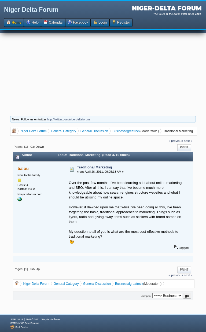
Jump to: (146, 295)
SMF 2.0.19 (16, 319)
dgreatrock (132, 131)
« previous (175, 140)
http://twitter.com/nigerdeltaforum (68, 119)
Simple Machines (50, 319)
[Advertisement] (103, 70)
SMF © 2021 (32, 319)
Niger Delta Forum (31, 9)
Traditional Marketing (94, 167)
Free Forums (32, 323)
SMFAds (15, 323)
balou (23, 168)
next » (188, 140)
